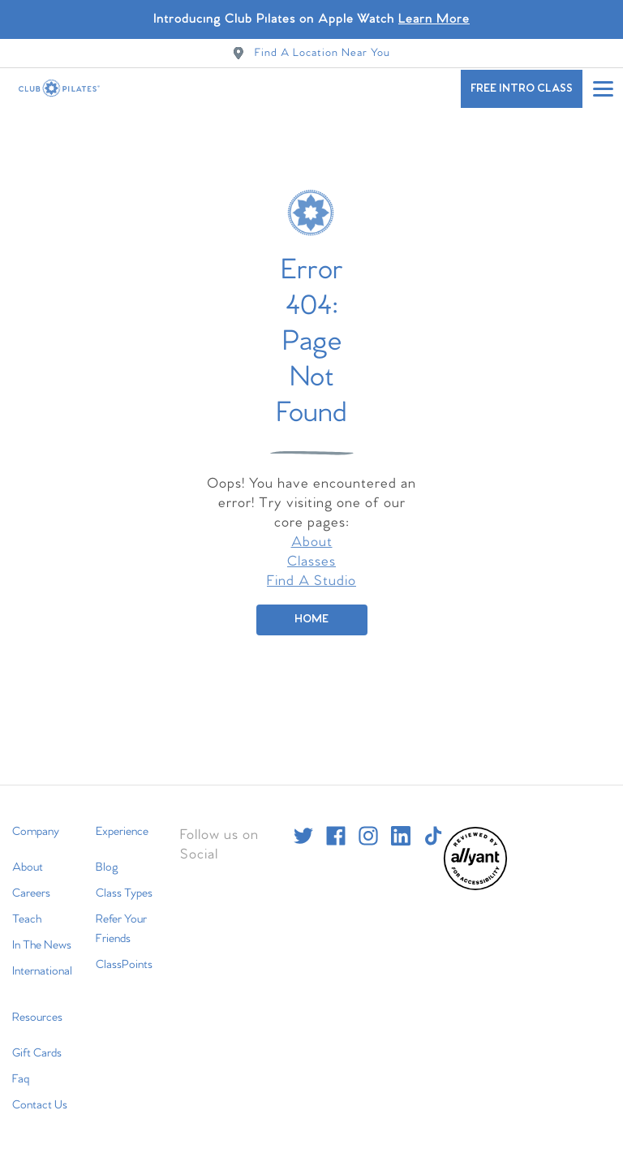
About (312, 532)
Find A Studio (311, 571)
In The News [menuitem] (41, 935)
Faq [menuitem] (20, 1069)
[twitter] (303, 826)
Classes (311, 552)
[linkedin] (400, 826)
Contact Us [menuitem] (39, 1095)
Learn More (434, 19)
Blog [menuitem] (107, 857)
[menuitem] (475, 877)
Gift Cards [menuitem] (37, 1043)
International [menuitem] (42, 961)
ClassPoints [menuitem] (124, 955)
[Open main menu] (602, 88)
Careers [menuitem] (31, 883)
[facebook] (336, 826)
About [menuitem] (27, 857)
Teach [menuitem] (26, 909)
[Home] (311, 610)
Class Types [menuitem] (124, 883)
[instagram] (368, 826)
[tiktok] (433, 826)
